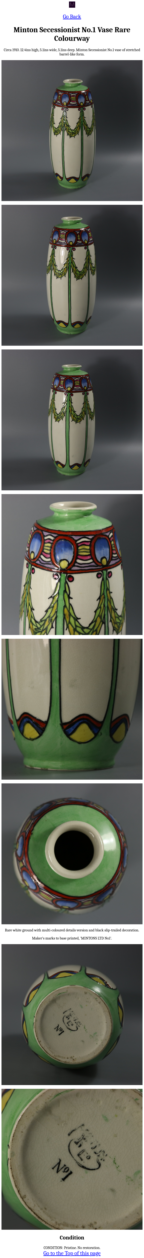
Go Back (72, 16)
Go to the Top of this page (72, 1253)
